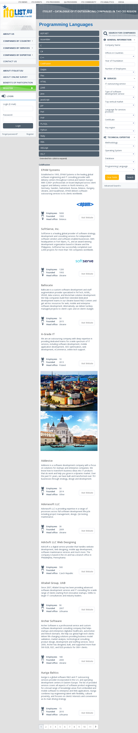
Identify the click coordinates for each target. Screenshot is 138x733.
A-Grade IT (48, 334)
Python (43, 129)
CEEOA (121, 2)
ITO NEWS (22, 2)
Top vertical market (114, 102)
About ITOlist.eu (13, 70)
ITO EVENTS (36, 2)
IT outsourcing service (115, 84)
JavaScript (44, 99)
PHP (42, 117)
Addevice (47, 460)
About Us (8, 33)
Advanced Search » (112, 185)
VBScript (44, 148)
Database (109, 158)
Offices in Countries (114, 53)
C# (41, 51)
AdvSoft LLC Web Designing (58, 542)
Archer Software (51, 621)
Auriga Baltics (50, 672)
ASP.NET (44, 33)
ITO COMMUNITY (88, 2)
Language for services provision (115, 110)
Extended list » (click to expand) (53, 158)
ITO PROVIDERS (53, 2)
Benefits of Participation (18, 82)
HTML (43, 81)
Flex (42, 75)
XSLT (42, 154)
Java (42, 93)
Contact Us (10, 61)
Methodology (111, 142)
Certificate (110, 120)
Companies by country (17, 40)
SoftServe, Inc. (50, 229)
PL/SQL (43, 123)
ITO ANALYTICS (107, 2)
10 (84, 726)
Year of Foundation (114, 61)
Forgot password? (10, 134)
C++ (42, 57)
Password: (8, 115)
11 (90, 726)
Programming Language (116, 166)
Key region (110, 127)
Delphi (43, 69)
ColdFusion (45, 63)
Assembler (45, 39)
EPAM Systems (50, 170)
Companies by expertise (17, 55)
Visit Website (87, 217)
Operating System (113, 150)
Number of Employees (115, 69)
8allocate (47, 285)
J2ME (42, 87)
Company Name (112, 45)
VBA (42, 141)
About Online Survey (15, 76)
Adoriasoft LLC (50, 504)
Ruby (42, 135)
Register (18, 88)
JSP (41, 105)
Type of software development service (114, 93)
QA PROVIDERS (70, 2)
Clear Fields (112, 177)
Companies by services (16, 47)
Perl (42, 111)
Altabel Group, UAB (53, 583)
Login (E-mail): (9, 104)
